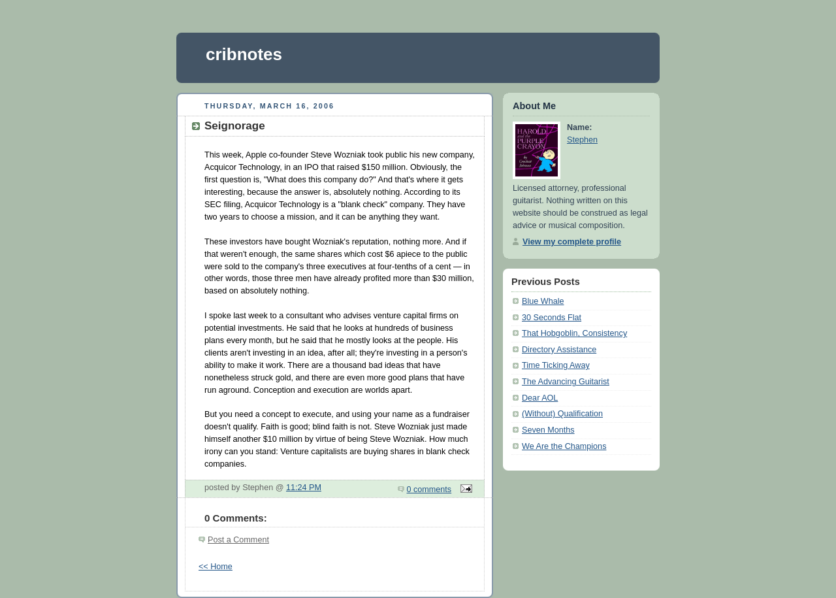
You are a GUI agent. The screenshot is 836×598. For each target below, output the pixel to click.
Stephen (582, 139)
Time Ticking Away (556, 365)
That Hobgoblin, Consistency (574, 333)
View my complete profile (571, 241)
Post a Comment (238, 539)
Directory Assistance (559, 349)
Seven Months (548, 430)
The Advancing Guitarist (565, 381)
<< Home (216, 566)
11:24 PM (303, 487)
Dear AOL (540, 398)
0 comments (429, 489)
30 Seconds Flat (551, 317)
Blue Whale (543, 301)
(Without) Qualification (562, 413)
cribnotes (244, 54)
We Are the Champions (564, 446)
